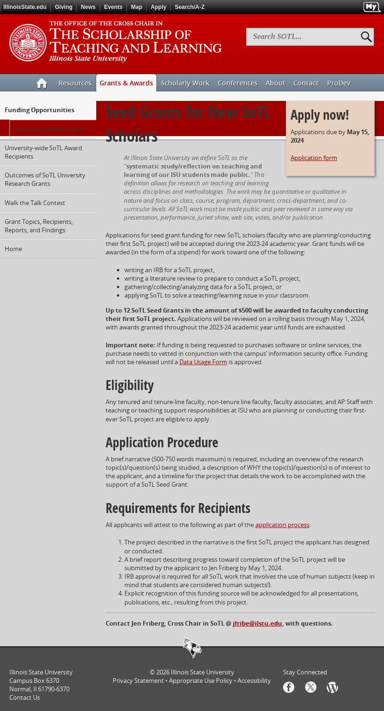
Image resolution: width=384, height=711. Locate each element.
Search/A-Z (189, 7)
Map (136, 7)
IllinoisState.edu (24, 7)
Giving (63, 7)
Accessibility (254, 680)
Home (13, 249)
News (88, 7)
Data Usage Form (203, 362)
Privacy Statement (138, 680)
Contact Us (24, 697)
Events (113, 7)
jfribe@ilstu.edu (257, 623)
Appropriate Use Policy (200, 680)
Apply (158, 7)
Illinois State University (202, 672)
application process (282, 524)
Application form (314, 157)
